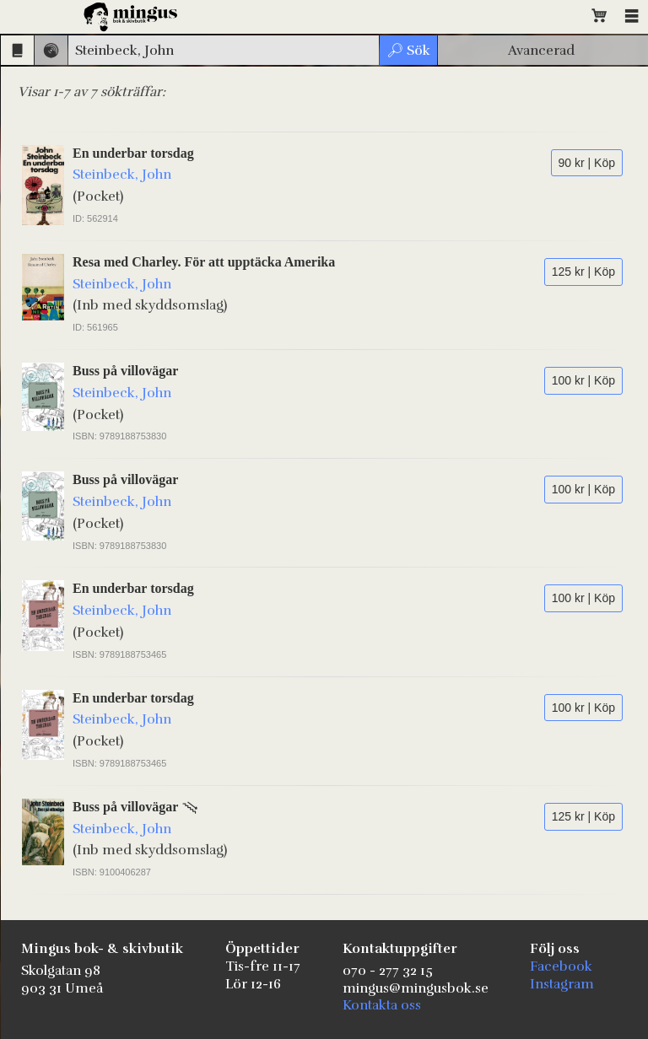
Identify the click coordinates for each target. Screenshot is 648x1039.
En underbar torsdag (133, 153)
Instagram (562, 984)
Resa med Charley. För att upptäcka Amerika (204, 262)
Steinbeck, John (122, 174)
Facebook (561, 966)
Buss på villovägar (125, 370)
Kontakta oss (382, 1005)
